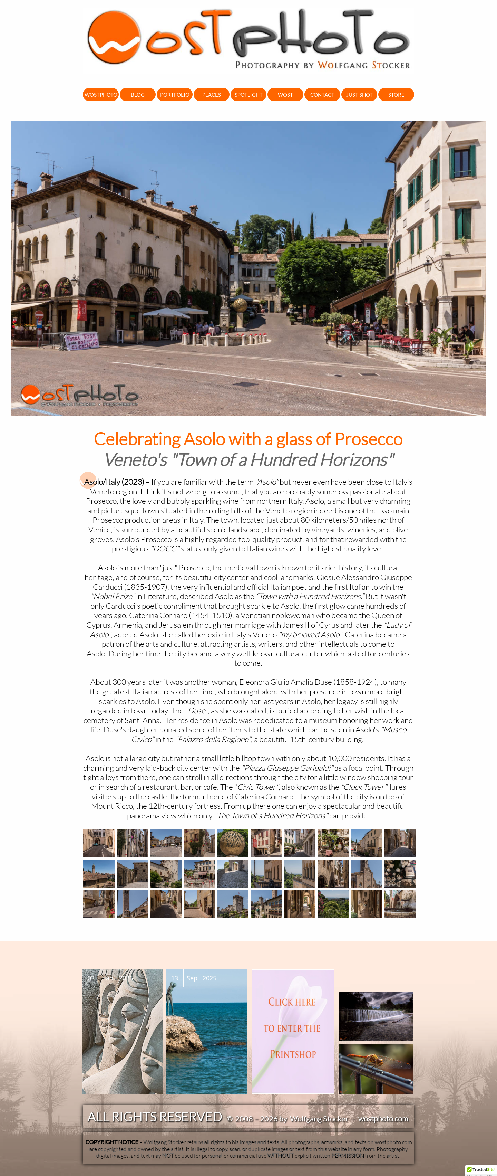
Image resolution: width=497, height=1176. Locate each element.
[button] (481, 1169)
